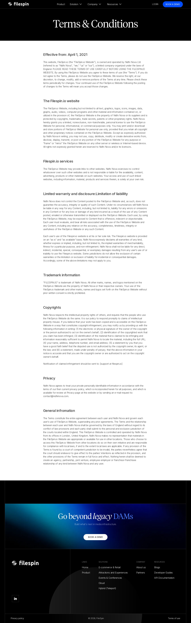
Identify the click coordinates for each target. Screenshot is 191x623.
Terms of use (174, 618)
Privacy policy (17, 618)
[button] (75, 4)
